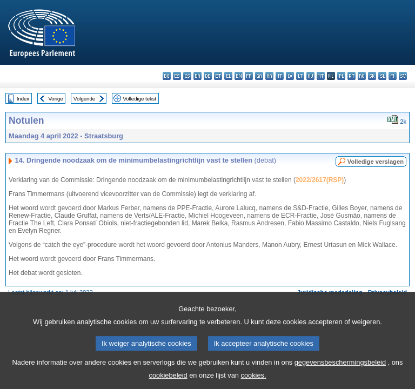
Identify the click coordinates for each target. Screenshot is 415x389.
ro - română (362, 76)
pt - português (351, 76)
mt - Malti (321, 76)
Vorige (56, 99)
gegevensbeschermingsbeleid (340, 371)
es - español (177, 76)
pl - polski (341, 76)
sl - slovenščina (382, 76)
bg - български (167, 76)
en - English (239, 76)
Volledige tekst (139, 99)
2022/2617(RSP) (320, 180)
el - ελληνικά (228, 76)
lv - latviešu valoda (290, 76)
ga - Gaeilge (259, 76)
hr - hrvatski (269, 76)
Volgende (84, 99)
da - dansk (197, 76)
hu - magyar (310, 76)
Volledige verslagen (375, 161)
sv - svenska (403, 76)
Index (23, 99)
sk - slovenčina (372, 76)
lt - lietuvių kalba (300, 76)
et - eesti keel (218, 76)
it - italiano (280, 76)
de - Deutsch (208, 76)
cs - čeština (187, 76)
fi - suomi (393, 76)
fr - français (249, 76)
